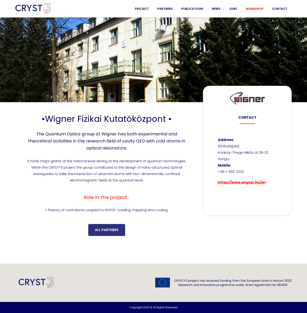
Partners (165, 9)
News (216, 9)
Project (142, 9)
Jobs (233, 9)
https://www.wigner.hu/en (242, 182)
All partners (107, 229)
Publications (192, 9)
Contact (279, 9)
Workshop (255, 9)
